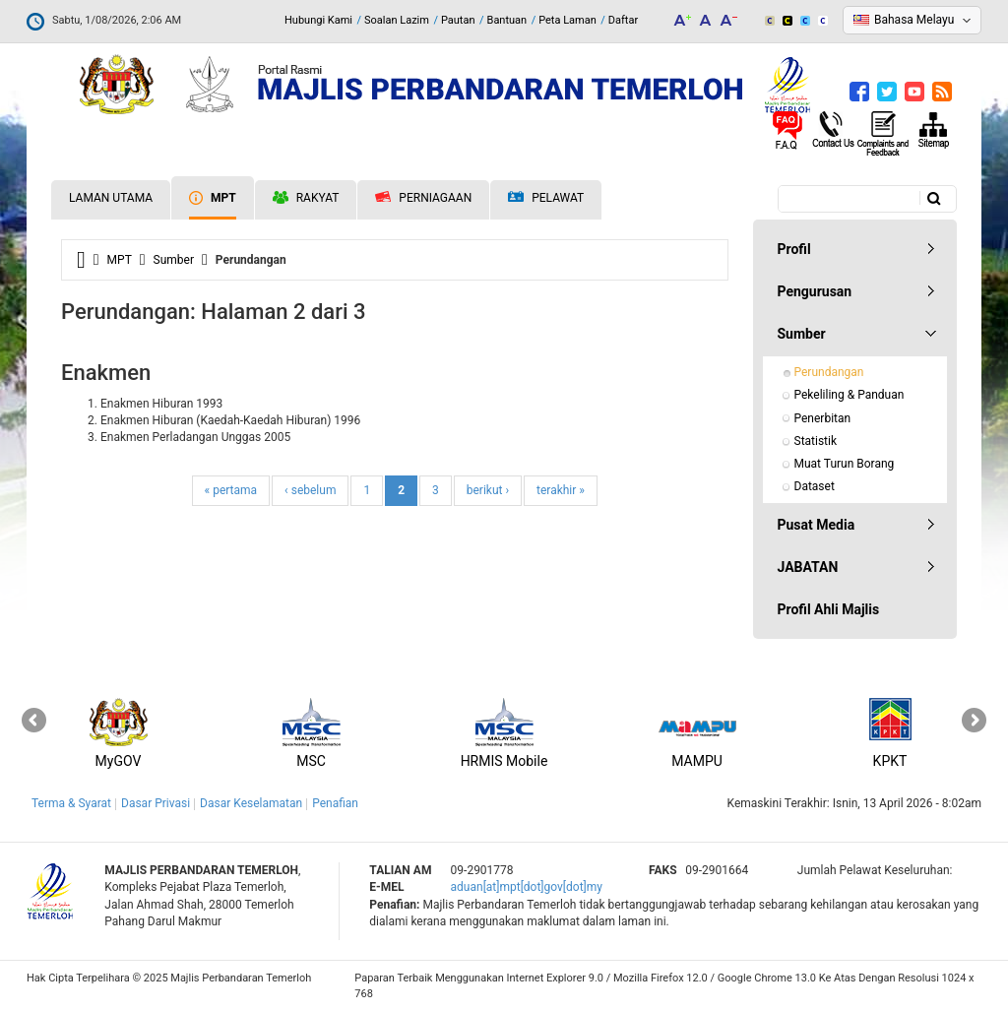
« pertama (231, 490)
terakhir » (560, 490)
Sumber (174, 260)
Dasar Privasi (155, 803)
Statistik (816, 441)
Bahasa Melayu (914, 20)
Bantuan (507, 20)
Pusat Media (816, 525)
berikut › (488, 490)
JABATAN (808, 567)
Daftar (623, 20)
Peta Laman (567, 20)
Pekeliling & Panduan (849, 395)
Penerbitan (822, 418)
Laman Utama (111, 198)
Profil (794, 249)
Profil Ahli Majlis (829, 609)
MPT (212, 198)
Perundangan (829, 372)
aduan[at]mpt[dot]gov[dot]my (526, 887)
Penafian (335, 803)
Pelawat (546, 198)
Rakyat (306, 198)
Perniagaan (423, 198)
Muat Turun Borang (844, 464)
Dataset (814, 486)
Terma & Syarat (71, 803)
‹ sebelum (310, 490)
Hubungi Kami (318, 20)
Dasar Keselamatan (251, 803)
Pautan (458, 20)
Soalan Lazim (396, 20)
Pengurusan (815, 291)
